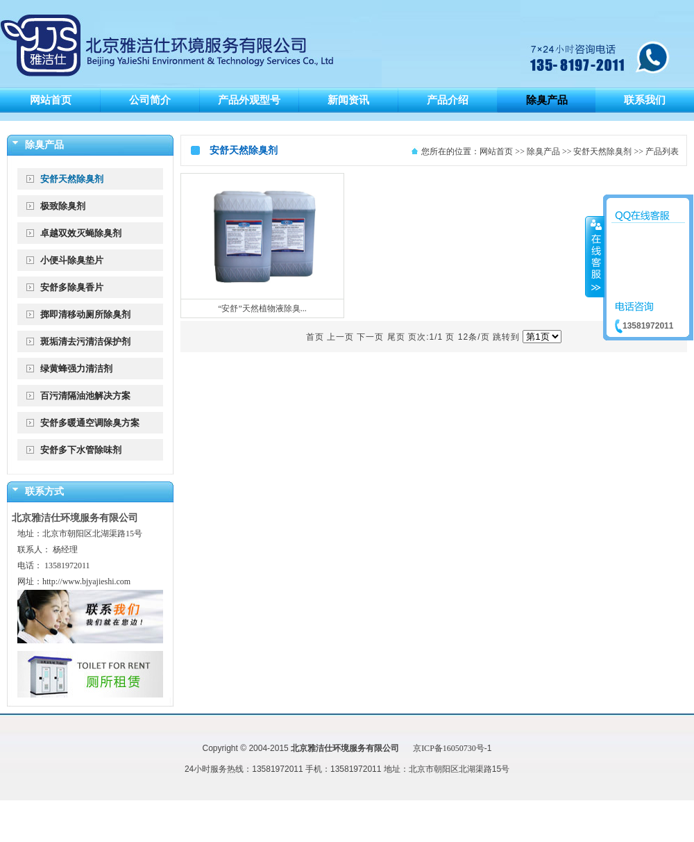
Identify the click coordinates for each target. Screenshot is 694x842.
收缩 (594, 256)
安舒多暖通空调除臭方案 (89, 423)
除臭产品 (543, 151)
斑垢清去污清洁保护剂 (85, 341)
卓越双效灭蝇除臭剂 (80, 233)
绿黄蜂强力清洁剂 (76, 368)
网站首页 (496, 151)
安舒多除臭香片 (71, 287)
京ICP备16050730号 (448, 748)
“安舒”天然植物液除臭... (262, 308)
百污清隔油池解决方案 (85, 395)
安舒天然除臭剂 (71, 179)
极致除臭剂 (62, 206)
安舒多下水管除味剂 (80, 450)
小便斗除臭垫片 (71, 260)
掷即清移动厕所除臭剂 (85, 314)
